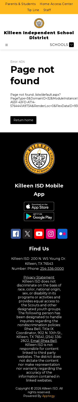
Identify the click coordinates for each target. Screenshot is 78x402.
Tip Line (33, 10)
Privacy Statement (39, 277)
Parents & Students (20, 4)
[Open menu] (6, 45)
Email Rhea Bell (44, 341)
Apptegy (48, 396)
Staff (47, 10)
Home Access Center (56, 4)
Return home (23, 120)
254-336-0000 (52, 269)
